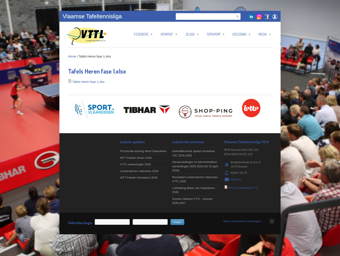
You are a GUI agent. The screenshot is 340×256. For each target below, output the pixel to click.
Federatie (143, 34)
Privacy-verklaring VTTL (244, 187)
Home (72, 56)
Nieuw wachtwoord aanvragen (242, 221)
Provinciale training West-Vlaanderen (143, 151)
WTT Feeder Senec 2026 (136, 157)
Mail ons (236, 179)
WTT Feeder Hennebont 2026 (138, 177)
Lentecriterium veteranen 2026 (139, 171)
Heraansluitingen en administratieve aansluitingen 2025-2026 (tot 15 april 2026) (195, 166)
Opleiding (241, 34)
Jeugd (192, 34)
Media (264, 34)
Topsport (215, 34)
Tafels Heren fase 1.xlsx (88, 82)
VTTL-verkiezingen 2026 (135, 164)
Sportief (168, 34)
